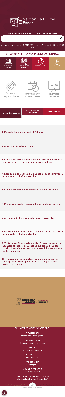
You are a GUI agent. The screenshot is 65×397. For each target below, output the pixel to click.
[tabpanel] (32, 197)
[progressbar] (32, 21)
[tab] (11, 113)
